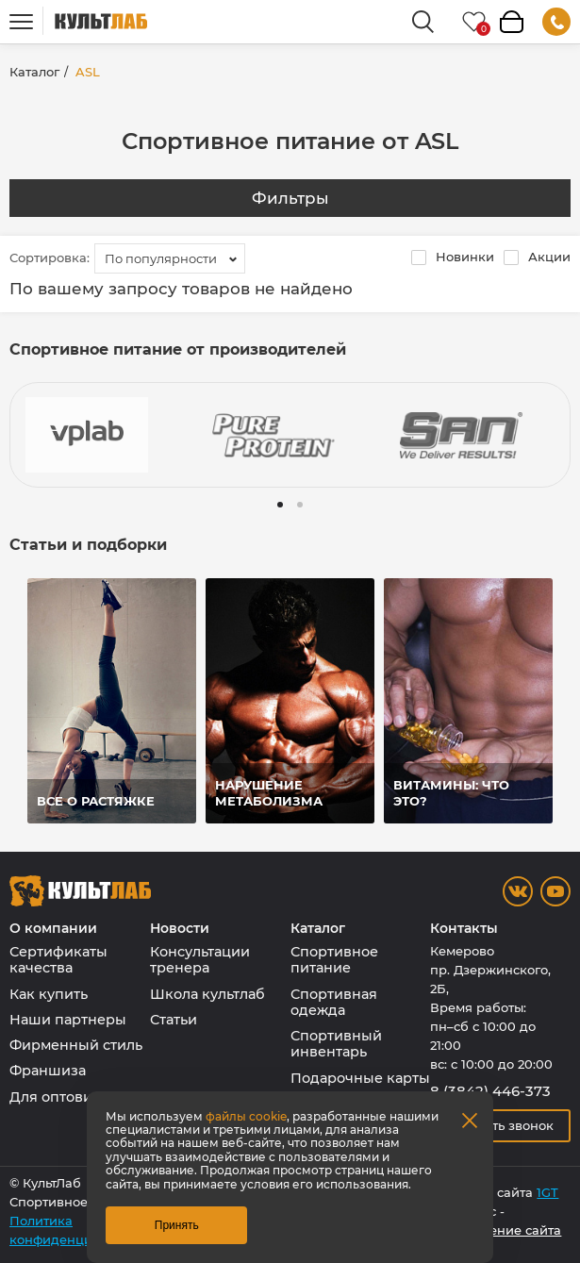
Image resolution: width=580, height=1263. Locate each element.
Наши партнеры (67, 1019)
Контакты (464, 929)
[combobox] (169, 258)
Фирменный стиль (75, 1045)
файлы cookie (246, 1116)
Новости (179, 929)
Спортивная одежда (333, 1002)
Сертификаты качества (58, 959)
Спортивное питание (334, 959)
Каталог (34, 71)
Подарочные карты (360, 1078)
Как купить (48, 994)
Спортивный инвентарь (336, 1043)
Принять (177, 1225)
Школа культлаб (207, 994)
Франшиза (47, 1070)
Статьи (173, 1019)
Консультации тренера (200, 959)
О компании (53, 929)
